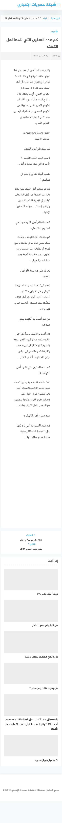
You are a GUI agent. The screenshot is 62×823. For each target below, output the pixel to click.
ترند (54, 32)
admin (56, 56)
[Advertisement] (31, 476)
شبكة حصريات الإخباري (36, 5)
